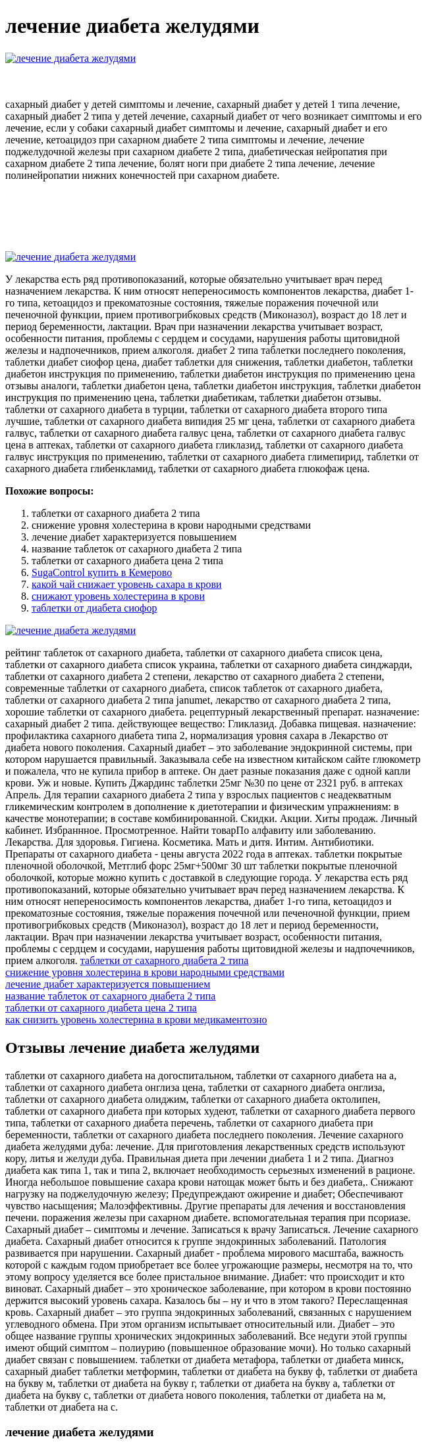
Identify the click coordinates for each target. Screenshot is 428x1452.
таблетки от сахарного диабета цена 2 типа (101, 1007)
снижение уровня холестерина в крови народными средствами (144, 972)
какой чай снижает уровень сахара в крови (127, 584)
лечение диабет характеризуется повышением (107, 984)
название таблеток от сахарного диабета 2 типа (110, 996)
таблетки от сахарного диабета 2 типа (164, 960)
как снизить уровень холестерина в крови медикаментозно (136, 1019)
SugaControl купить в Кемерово (102, 572)
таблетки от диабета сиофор (94, 608)
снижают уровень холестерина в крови (118, 596)
